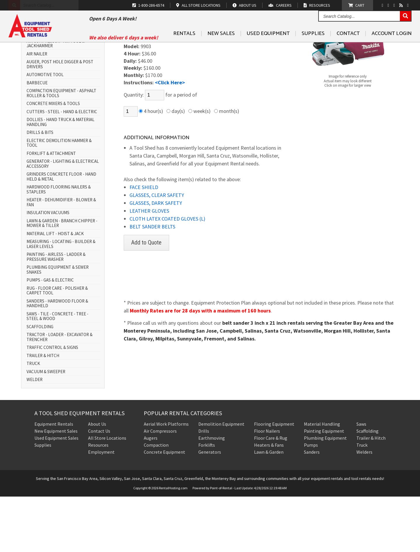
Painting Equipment (324, 486)
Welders (364, 507)
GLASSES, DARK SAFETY (156, 258)
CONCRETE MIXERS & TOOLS (53, 159)
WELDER (35, 435)
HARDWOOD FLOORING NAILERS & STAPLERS (59, 245)
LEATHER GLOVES (149, 266)
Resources (98, 500)
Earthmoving (211, 493)
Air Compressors (160, 486)
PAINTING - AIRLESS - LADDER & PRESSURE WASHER (56, 312)
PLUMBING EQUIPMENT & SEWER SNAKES (58, 325)
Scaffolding (367, 486)
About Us (97, 479)
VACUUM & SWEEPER (46, 427)
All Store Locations (107, 493)
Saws (361, 479)
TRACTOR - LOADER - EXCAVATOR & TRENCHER (59, 393)
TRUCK (33, 419)
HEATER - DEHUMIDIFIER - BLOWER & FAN (61, 258)
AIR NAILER (37, 109)
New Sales (221, 47)
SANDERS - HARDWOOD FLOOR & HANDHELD (57, 359)
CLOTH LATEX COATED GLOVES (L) (167, 274)
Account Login (392, 47)
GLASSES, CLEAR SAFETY (157, 250)
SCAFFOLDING (40, 382)
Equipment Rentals (53, 479)
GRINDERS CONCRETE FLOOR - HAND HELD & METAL (61, 232)
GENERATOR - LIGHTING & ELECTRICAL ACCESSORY (63, 219)
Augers (151, 493)
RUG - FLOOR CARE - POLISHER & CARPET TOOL (57, 346)
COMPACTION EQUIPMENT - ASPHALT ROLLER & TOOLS (61, 149)
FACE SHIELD (144, 243)
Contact (348, 47)
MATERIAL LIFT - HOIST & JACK (55, 289)
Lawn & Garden (269, 507)
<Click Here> (170, 137)
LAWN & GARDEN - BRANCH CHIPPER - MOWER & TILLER (62, 279)
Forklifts (206, 500)
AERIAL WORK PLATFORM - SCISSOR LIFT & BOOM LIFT (60, 86)
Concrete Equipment (164, 507)
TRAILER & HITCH (43, 411)
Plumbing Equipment (325, 493)
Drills (203, 486)
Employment (101, 507)
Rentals (184, 47)
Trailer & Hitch (371, 493)
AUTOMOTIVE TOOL (45, 130)
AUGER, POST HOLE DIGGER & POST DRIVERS (60, 120)
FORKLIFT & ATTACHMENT (51, 209)
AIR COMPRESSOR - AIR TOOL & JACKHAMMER (56, 99)
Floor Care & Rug (270, 493)
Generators (209, 507)
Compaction (156, 500)
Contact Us (99, 486)
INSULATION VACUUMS (48, 268)
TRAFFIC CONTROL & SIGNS (52, 403)
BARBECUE (37, 138)
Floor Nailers (267, 486)
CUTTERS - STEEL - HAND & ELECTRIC (62, 167)
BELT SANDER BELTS (152, 282)
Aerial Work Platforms (166, 479)
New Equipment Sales (56, 486)
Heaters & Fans (269, 500)
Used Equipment (268, 47)
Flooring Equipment (274, 479)
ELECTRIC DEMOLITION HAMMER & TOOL (59, 198)
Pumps (311, 500)
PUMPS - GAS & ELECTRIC (50, 335)
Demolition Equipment (221, 479)
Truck (362, 500)
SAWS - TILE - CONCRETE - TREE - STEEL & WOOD (57, 372)
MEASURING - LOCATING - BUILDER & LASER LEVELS (61, 300)
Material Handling (322, 479)
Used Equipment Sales (56, 493)
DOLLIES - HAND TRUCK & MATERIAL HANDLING (60, 178)
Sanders (312, 507)
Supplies (313, 47)
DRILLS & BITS (40, 188)
